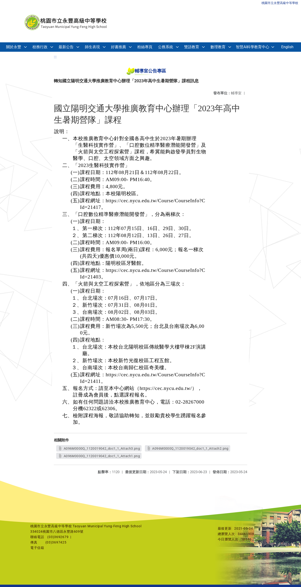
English (287, 47)
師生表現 (92, 47)
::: (55, 57)
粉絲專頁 (144, 47)
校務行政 (40, 47)
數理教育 (218, 47)
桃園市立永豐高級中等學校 (279, 3)
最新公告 (66, 47)
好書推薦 (118, 47)
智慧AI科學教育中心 (252, 47)
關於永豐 (13, 47)
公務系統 (165, 47)
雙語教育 (191, 47)
